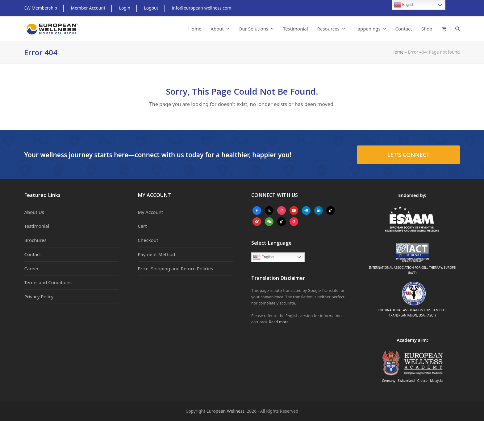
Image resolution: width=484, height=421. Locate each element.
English (263, 257)
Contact (32, 254)
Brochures (35, 240)
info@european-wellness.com (201, 8)
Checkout (148, 240)
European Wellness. (226, 411)
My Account (150, 212)
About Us (34, 212)
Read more (279, 322)
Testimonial (36, 226)
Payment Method (156, 254)
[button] (444, 29)
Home (397, 52)
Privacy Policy (38, 296)
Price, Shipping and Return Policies (175, 268)
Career (31, 268)
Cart (142, 226)
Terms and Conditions (48, 282)
